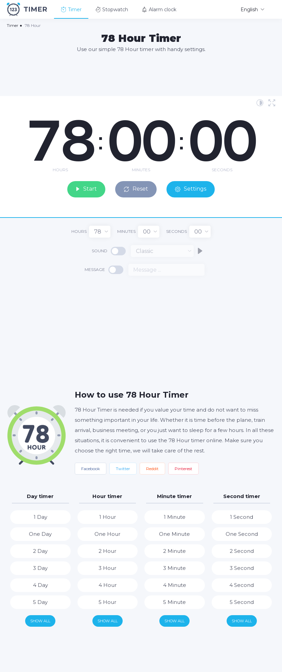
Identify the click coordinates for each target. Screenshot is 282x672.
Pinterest (183, 468)
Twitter (123, 468)
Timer (71, 9)
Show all (40, 620)
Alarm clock (159, 9)
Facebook (90, 468)
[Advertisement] (141, 74)
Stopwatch (111, 9)
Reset (137, 189)
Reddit (152, 468)
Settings (192, 189)
